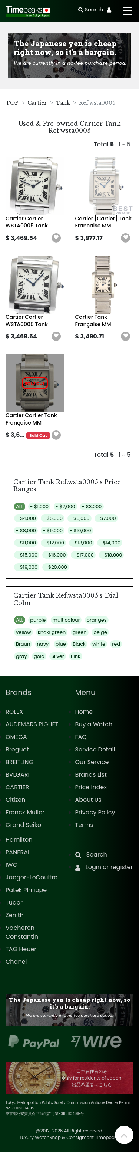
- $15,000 (26, 554)
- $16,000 (55, 554)
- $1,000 (39, 506)
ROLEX (14, 711)
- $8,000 (26, 530)
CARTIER (17, 787)
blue (61, 644)
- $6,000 (79, 518)
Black (79, 644)
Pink (75, 656)
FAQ (81, 737)
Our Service (92, 762)
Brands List (91, 774)
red (116, 644)
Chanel (16, 961)
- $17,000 (83, 554)
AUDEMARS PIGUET (32, 724)
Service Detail (95, 749)
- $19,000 (26, 567)
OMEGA (16, 737)
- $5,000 (53, 518)
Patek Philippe (26, 890)
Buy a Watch (94, 724)
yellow (23, 632)
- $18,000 (111, 554)
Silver (57, 656)
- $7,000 (106, 518)
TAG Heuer (21, 949)
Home (84, 711)
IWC (11, 865)
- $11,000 (26, 542)
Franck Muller (25, 812)
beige (100, 632)
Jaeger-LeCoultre (31, 877)
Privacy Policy (95, 812)
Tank (63, 102)
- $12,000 (53, 542)
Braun (23, 644)
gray (21, 656)
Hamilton (19, 839)
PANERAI (17, 852)
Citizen (16, 799)
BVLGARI (17, 774)
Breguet (17, 749)
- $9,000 (53, 530)
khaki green (52, 632)
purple (38, 620)
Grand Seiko (23, 825)
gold (39, 656)
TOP (12, 102)
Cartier (37, 102)
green (80, 632)
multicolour (66, 620)
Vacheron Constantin (22, 932)
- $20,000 (55, 567)
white (98, 644)
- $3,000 (92, 506)
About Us (88, 799)
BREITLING (19, 762)
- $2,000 (65, 506)
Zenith (15, 915)
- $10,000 (80, 530)
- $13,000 (81, 542)
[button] (56, 238)
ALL (19, 506)
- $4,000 (26, 518)
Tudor (14, 902)
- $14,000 (109, 542)
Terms (84, 825)
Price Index (91, 787)
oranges (97, 620)
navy (43, 644)
